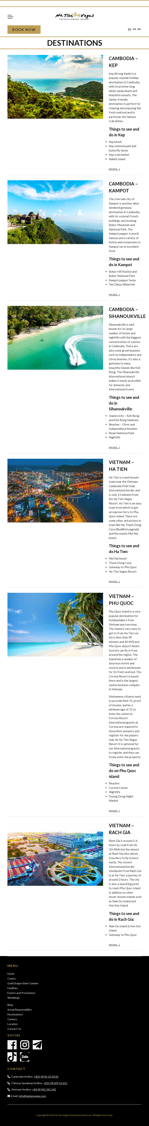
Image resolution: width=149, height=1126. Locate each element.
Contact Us (14, 1028)
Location (12, 1024)
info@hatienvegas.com (32, 1096)
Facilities (12, 988)
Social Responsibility (19, 1009)
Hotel (10, 973)
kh (139, 29)
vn (134, 29)
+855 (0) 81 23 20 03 (46, 1076)
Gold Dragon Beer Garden (22, 983)
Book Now (24, 29)
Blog (10, 1004)
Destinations (15, 1014)
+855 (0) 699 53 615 (55, 1083)
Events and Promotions (21, 992)
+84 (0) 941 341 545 (44, 1089)
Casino (11, 978)
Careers (12, 1019)
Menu (10, 16)
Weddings (13, 997)
